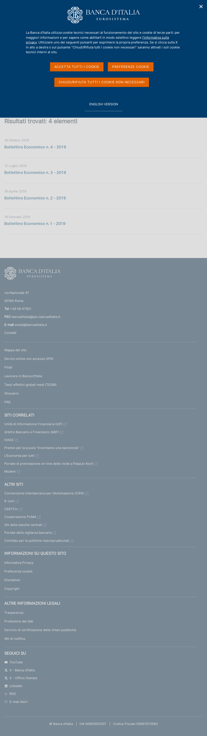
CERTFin (11, 509)
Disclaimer (12, 580)
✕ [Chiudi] (201, 6)
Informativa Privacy (18, 563)
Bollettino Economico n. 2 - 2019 (35, 198)
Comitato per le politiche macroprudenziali (36, 541)
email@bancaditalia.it (31, 325)
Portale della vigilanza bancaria (28, 533)
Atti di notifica (14, 639)
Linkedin (13, 686)
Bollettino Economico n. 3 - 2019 (35, 172)
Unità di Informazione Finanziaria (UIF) (33, 424)
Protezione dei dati (18, 621)
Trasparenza (13, 613)
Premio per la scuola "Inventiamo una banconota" (41, 448)
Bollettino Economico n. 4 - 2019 (35, 147)
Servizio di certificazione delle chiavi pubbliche (40, 630)
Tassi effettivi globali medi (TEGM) (30, 385)
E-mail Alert (16, 702)
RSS (10, 694)
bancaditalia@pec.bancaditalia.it (36, 317)
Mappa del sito (15, 350)
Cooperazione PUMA (20, 517)
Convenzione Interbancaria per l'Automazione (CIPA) (44, 493)
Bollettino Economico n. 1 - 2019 (35, 223)
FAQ (7, 402)
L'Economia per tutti (19, 456)
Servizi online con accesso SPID (28, 359)
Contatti (10, 333)
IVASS (9, 440)
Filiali (8, 367)
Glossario (11, 393)
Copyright (11, 589)
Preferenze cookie (18, 571)
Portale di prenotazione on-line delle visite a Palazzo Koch (48, 464)
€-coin (9, 501)
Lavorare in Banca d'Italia (23, 376)
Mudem (10, 471)
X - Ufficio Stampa (20, 678)
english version (103, 106)
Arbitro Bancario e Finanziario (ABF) (31, 432)
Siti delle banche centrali (23, 525)
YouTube (13, 662)
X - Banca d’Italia (19, 670)
